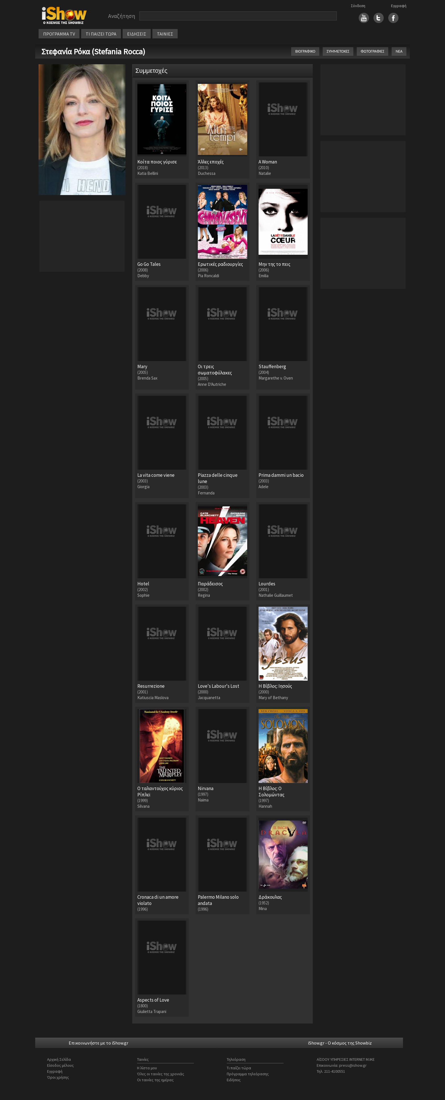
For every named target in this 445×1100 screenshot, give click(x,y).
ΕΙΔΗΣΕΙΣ (136, 34)
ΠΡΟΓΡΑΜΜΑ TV (59, 34)
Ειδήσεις (234, 1079)
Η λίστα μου (147, 1067)
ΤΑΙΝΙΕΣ (165, 34)
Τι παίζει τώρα (239, 1067)
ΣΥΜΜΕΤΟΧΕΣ (338, 51)
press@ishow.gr (353, 1065)
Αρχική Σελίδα (59, 1059)
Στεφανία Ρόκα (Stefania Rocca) (93, 51)
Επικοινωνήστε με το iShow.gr (98, 1043)
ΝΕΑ (399, 51)
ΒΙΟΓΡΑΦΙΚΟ (305, 51)
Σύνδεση (358, 5)
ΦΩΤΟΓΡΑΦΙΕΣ (372, 51)
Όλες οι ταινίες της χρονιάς (160, 1073)
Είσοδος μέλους (60, 1065)
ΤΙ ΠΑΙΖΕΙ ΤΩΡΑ (101, 34)
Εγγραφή (398, 5)
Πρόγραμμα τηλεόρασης (248, 1073)
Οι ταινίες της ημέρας (155, 1079)
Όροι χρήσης (58, 1077)
